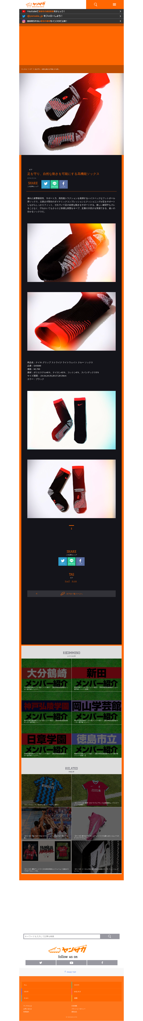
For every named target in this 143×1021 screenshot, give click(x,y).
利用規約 (26, 1012)
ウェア (67, 581)
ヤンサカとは (27, 1006)
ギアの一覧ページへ (71, 593)
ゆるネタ (77, 992)
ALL (25, 985)
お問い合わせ (27, 1009)
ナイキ (74, 581)
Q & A (26, 998)
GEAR (26, 992)
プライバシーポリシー (78, 1009)
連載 (75, 998)
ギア (30, 69)
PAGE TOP (71, 972)
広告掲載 (74, 1006)
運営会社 (74, 1012)
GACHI (76, 985)
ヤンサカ (24, 69)
